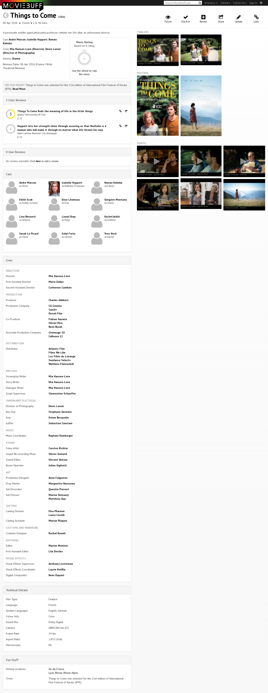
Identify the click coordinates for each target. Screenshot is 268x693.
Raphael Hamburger (61, 435)
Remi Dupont (56, 575)
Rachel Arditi (112, 216)
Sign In (253, 3)
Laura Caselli (57, 515)
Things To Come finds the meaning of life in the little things (55, 111)
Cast (9, 174)
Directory (211, 3)
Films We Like (57, 352)
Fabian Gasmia (58, 319)
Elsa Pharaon (57, 511)
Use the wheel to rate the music (84, 72)
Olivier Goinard (58, 454)
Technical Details (17, 590)
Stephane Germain (60, 412)
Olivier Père (56, 323)
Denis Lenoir (56, 406)
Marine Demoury (59, 495)
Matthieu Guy (57, 498)
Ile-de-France (56, 669)
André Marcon (17, 39)
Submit (225, 3)
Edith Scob (26, 199)
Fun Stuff (12, 660)
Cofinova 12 (56, 336)
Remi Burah (55, 326)
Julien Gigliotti (58, 465)
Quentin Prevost (59, 489)
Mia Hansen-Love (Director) (27, 49)
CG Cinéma (55, 306)
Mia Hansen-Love (59, 276)
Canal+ (53, 309)
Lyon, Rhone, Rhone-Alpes (63, 673)
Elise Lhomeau (71, 199)
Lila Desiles (56, 551)
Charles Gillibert (59, 300)
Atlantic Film (57, 348)
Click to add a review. (44, 161)
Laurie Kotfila (57, 569)
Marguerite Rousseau (62, 483)
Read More (19, 89)
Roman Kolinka (113, 182)
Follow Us (239, 3)
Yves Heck (110, 233)
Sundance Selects (60, 360)
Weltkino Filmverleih (61, 364)
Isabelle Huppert (37, 39)
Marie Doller (56, 281)
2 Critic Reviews (16, 100)
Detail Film (55, 313)
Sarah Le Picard (28, 233)
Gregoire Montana (115, 199)
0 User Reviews (15, 152)
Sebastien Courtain (60, 423)
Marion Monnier (58, 545)
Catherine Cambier (60, 287)
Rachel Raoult (57, 533)
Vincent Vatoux (58, 459)
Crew (9, 260)
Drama (16, 58)
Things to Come (33, 15)
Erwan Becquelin (59, 417)
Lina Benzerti (27, 216)
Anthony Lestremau (61, 563)
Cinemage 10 (57, 332)
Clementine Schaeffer (62, 393)
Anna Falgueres (58, 477)
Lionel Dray (69, 216)
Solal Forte (68, 233)
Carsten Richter (58, 448)
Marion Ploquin (58, 520)
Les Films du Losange (62, 356)
